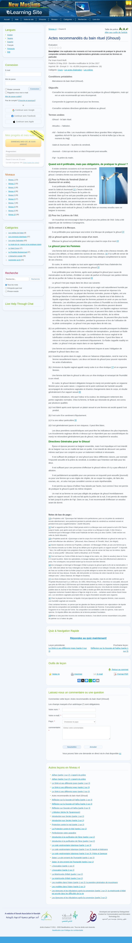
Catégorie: (53, 70)
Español (10, 42)
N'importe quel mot (13, 288)
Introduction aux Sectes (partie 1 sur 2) (68, 816)
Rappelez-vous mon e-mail (16, 93)
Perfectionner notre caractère (64, 833)
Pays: (52, 721)
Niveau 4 (52, 29)
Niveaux (55, 19)
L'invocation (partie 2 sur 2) (63, 870)
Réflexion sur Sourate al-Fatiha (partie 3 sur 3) (71, 808)
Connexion (34, 89)
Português (11, 49)
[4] (106, 254)
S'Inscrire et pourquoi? (27, 100)
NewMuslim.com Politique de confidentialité (67, 930)
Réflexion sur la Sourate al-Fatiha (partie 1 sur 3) (72, 800)
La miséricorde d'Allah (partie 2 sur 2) (67, 878)
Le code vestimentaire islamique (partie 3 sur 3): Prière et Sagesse (79, 853)
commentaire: (55, 729)
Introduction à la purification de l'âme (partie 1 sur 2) (73, 837)
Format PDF (121, 674)
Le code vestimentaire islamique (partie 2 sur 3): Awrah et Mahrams (80, 849)
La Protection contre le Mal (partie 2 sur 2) (69, 829)
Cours (60, 70)
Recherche (83, 19)
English (10, 35)
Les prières (88, 70)
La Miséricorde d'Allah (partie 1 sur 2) (67, 874)
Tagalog (10, 38)
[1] (74, 189)
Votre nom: (54, 709)
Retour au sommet (118, 669)
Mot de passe (10, 79)
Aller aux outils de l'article (116, 32)
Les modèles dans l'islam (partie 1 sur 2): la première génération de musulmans (85, 882)
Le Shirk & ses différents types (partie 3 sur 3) (71, 791)
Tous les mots (11, 285)
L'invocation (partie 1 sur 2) (63, 866)
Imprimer (76, 674)
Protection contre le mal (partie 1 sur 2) (68, 825)
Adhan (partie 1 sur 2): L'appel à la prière (69, 775)
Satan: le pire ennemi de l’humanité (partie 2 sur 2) (73, 862)
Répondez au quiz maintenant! (88, 638)
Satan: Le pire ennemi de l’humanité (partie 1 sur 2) (73, 858)
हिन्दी (8, 52)
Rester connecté (12, 89)
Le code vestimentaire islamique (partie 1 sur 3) (71, 845)
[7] (112, 367)
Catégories (69, 19)
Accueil (7, 19)
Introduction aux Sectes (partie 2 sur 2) (68, 820)
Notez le (54, 674)
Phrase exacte (12, 291)
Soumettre (71, 747)
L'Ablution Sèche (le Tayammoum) (66, 812)
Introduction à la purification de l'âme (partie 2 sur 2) (73, 841)
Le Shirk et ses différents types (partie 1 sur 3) (71, 783)
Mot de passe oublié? (13, 96)
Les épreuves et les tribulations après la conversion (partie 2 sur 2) (79, 898)
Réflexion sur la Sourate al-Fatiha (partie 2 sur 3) (72, 804)
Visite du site (28, 19)
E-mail (7, 70)
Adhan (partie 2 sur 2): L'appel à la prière (69, 779)
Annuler (93, 747)
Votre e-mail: (55, 715)
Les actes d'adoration (73, 70)
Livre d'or (96, 19)
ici (120, 753)
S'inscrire (42, 19)
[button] (6, 180)
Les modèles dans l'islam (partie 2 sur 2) (68, 887)
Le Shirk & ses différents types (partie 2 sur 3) (71, 787)
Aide (16, 19)
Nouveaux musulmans (25, 9)
